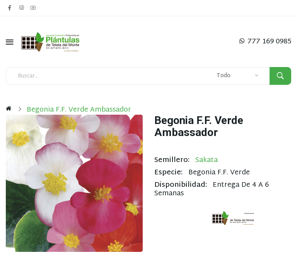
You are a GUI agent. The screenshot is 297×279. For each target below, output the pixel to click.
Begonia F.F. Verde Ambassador (79, 109)
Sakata (206, 160)
